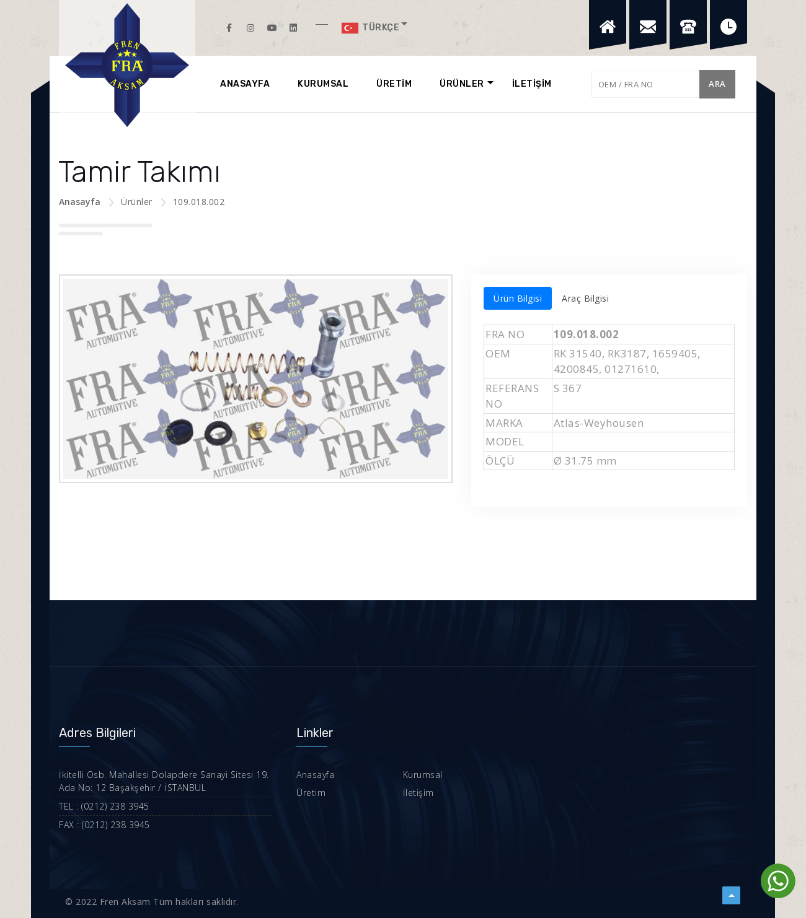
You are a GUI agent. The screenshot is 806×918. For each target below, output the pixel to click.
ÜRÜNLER (462, 84)
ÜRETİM (394, 84)
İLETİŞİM (532, 84)
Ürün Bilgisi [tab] (518, 298)
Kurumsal (423, 774)
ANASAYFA (245, 84)
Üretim (311, 792)
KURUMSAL (323, 84)
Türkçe (370, 28)
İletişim (418, 792)
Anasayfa (79, 202)
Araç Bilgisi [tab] (585, 298)
